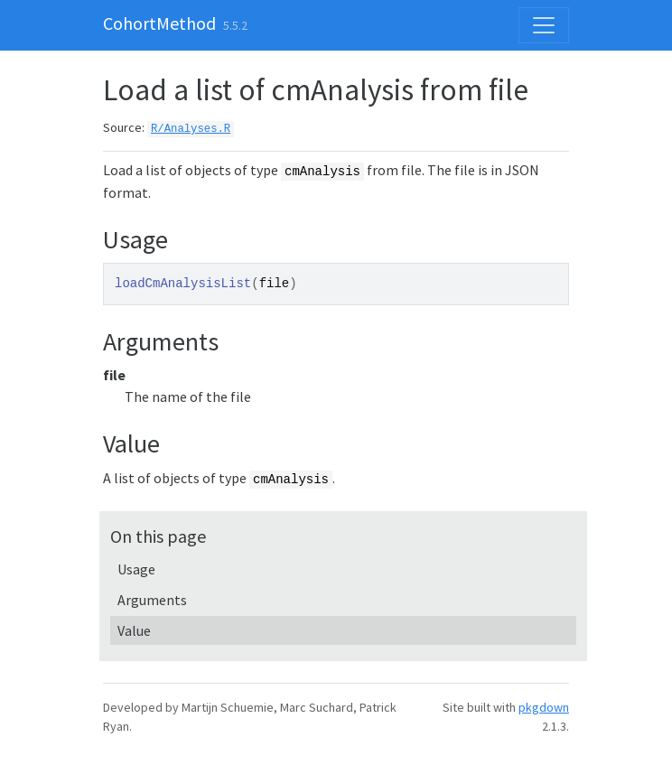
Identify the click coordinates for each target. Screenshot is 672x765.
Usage (136, 569)
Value (134, 630)
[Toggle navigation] (543, 25)
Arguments (152, 600)
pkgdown (543, 707)
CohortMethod (159, 23)
